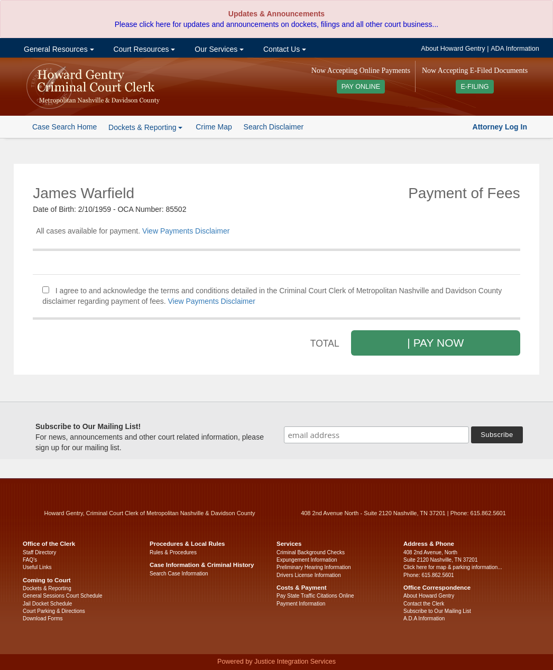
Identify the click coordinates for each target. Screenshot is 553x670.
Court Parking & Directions (54, 611)
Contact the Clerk (423, 604)
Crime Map (214, 127)
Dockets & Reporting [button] (145, 127)
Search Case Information (179, 573)
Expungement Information (306, 560)
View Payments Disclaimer (185, 231)
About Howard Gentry (453, 48)
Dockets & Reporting (47, 588)
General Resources (58, 49)
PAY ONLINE (361, 86)
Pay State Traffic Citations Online (315, 596)
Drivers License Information (308, 575)
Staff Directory (39, 552)
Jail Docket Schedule (47, 604)
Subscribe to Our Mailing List (437, 611)
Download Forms (43, 618)
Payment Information (300, 604)
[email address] (376, 434)
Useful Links (37, 567)
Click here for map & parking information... (452, 567)
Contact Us (283, 49)
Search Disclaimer (274, 127)
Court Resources (144, 49)
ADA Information (515, 48)
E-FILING (474, 86)
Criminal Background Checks (310, 552)
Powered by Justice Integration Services (276, 661)
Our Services (218, 49)
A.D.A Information (424, 618)
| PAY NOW (435, 343)
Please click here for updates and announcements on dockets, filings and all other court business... (276, 24)
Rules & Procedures (173, 552)
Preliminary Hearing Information (313, 567)
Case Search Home (64, 127)
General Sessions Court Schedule (63, 596)
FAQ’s (30, 560)
